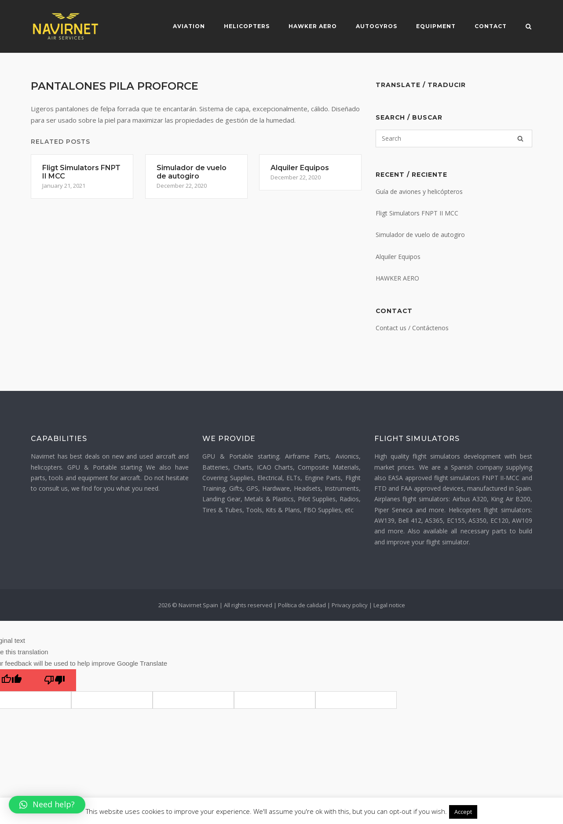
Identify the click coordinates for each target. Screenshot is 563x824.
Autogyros (376, 26)
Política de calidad (302, 605)
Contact (491, 26)
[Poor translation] (54, 680)
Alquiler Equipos (398, 256)
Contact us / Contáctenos (412, 328)
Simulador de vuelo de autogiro (420, 234)
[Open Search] (528, 27)
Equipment (436, 26)
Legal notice (389, 605)
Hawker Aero (313, 26)
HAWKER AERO (397, 278)
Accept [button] (463, 812)
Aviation (189, 26)
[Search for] (454, 138)
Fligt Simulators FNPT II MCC (417, 213)
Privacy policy (350, 605)
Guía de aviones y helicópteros (419, 191)
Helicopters (247, 26)
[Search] (520, 138)
